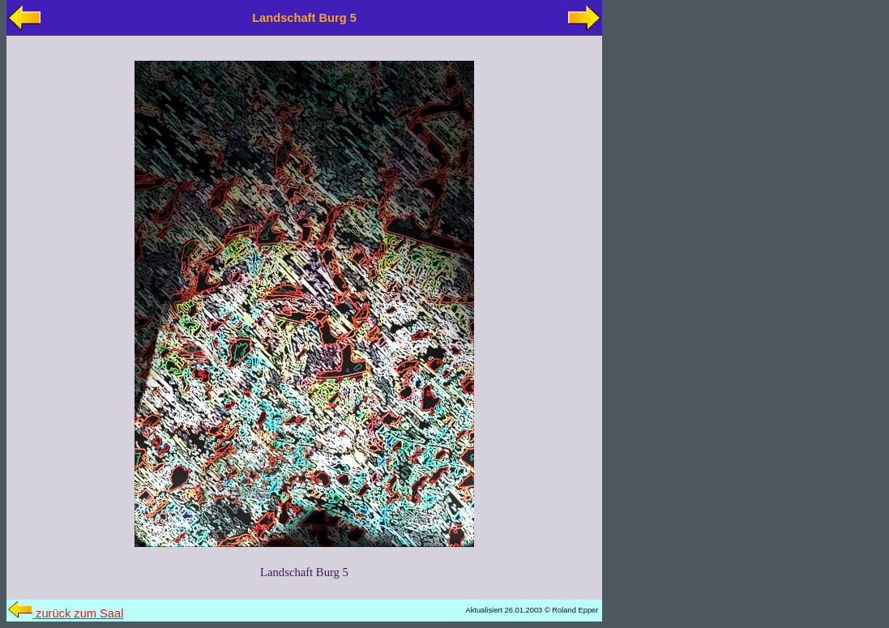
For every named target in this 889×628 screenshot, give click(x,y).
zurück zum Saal (65, 613)
